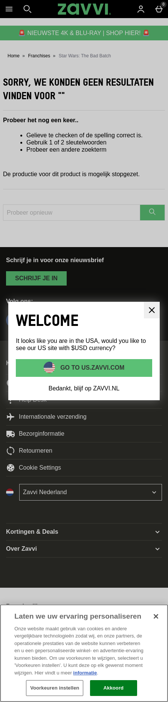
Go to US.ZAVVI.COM (92, 367)
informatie (85, 673)
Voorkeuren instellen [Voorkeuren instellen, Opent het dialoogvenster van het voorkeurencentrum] (54, 688)
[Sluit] (152, 310)
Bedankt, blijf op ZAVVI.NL (84, 388)
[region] (84, 653)
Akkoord (114, 688)
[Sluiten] (156, 616)
